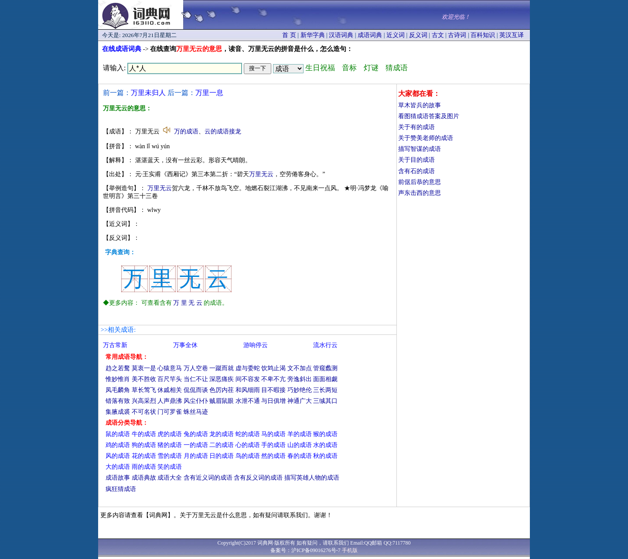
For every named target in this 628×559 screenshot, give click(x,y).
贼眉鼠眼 (221, 401)
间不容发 (248, 379)
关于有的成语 (416, 127)
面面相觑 (325, 379)
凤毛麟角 (118, 390)
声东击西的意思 (419, 193)
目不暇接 (273, 390)
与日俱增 (273, 401)
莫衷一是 (144, 368)
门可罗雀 (169, 412)
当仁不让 (196, 379)
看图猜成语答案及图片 (428, 116)
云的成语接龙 (223, 131)
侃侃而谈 (196, 390)
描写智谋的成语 (419, 149)
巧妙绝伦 (299, 390)
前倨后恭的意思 (419, 182)
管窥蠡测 (325, 368)
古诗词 (457, 35)
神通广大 (299, 401)
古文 (438, 35)
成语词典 (370, 35)
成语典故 (144, 477)
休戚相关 (169, 390)
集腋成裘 (118, 412)
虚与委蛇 (248, 368)
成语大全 (169, 477)
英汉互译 (511, 35)
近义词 (395, 35)
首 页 (289, 35)
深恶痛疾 (221, 379)
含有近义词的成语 (208, 477)
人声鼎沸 (169, 401)
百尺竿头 (169, 379)
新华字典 (312, 35)
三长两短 (325, 390)
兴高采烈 (144, 401)
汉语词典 (341, 35)
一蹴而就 (221, 368)
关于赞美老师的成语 (425, 138)
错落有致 (118, 401)
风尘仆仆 (196, 401)
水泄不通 (248, 401)
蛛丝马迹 (196, 412)
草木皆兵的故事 (419, 105)
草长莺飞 (144, 390)
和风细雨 (248, 390)
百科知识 (483, 35)
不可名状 (144, 412)
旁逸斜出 (299, 379)
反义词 (418, 35)
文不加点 (299, 368)
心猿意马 (169, 368)
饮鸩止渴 (273, 368)
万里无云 (261, 174)
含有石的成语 (416, 171)
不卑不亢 (273, 379)
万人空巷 (196, 368)
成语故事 (118, 477)
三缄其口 (325, 401)
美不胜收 (144, 379)
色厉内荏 (221, 390)
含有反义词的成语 (258, 477)
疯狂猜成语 (121, 489)
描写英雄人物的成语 (311, 477)
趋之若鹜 (118, 368)
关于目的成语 (416, 160)
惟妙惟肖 (118, 379)
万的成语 (186, 131)
